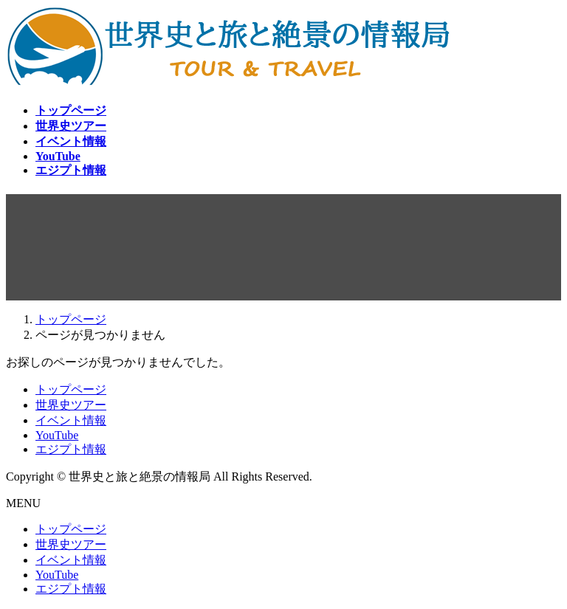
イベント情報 (70, 420)
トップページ (70, 389)
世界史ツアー (70, 405)
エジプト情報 (70, 449)
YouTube (56, 435)
